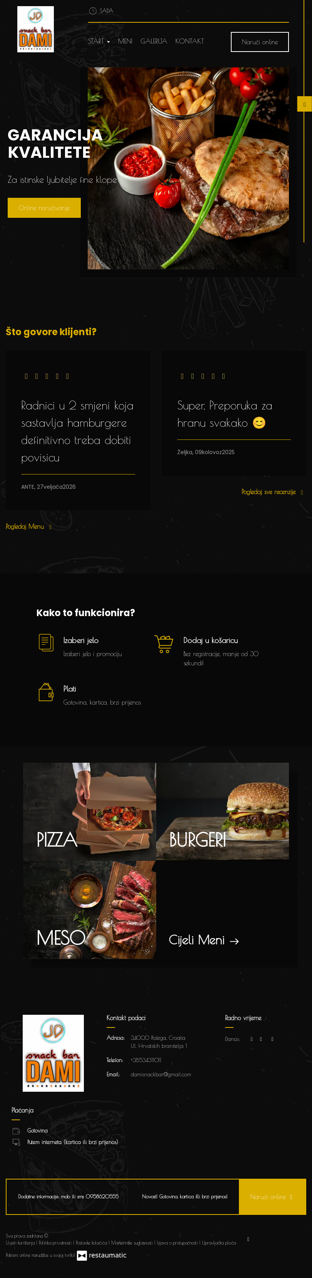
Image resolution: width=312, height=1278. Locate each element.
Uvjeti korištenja (21, 1242)
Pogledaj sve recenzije (274, 491)
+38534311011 (146, 1060)
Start (99, 41)
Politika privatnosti (56, 1242)
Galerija (153, 41)
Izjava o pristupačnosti (178, 1242)
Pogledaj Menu (30, 526)
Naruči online (260, 41)
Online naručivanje (44, 207)
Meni (125, 41)
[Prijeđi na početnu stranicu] (41, 29)
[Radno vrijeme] (272, 1039)
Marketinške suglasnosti (132, 1242)
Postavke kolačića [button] (92, 1242)
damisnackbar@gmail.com (161, 1074)
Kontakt (189, 41)
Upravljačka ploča (219, 1242)
